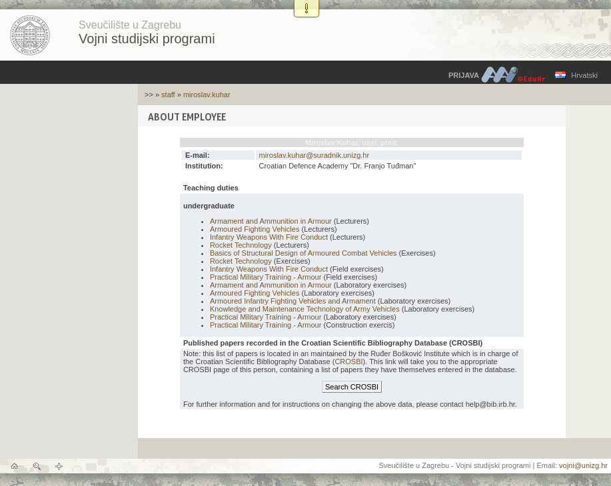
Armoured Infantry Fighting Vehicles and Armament (293, 301)
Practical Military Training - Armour (266, 277)
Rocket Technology (241, 245)
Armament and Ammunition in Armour (271, 221)
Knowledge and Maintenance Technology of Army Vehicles (305, 309)
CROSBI (348, 361)
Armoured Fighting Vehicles (255, 229)
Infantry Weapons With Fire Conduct (269, 237)
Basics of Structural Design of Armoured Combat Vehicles (303, 253)
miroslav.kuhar (207, 95)
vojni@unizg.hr (583, 465)
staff (168, 95)
